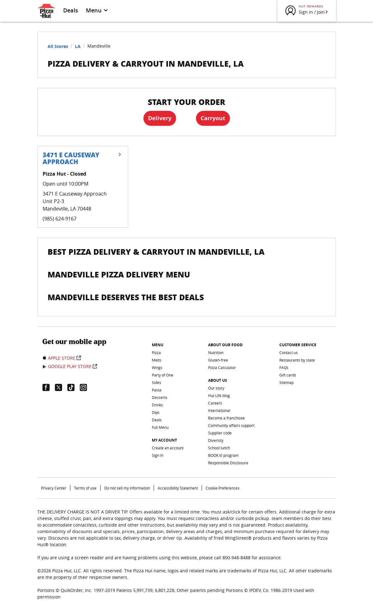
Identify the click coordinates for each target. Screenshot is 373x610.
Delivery (159, 118)
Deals (70, 10)
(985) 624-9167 (60, 218)
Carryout (213, 118)
